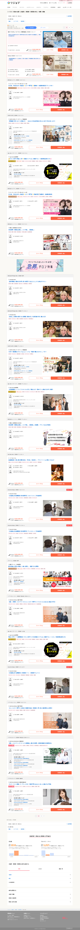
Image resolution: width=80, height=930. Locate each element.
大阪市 (10, 874)
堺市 (10, 878)
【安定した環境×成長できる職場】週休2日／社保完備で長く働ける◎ (27, 316)
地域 (19, 868)
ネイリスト (22, 7)
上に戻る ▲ (69, 928)
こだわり (40, 868)
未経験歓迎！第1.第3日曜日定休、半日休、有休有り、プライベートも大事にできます (31, 460)
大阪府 (16, 909)
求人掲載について (62, 0)
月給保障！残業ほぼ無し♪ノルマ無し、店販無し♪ (21, 229)
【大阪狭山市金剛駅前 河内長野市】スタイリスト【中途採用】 (25, 495)
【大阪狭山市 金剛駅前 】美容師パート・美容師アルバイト (24, 673)
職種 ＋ (10, 21)
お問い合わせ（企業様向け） (30, 918)
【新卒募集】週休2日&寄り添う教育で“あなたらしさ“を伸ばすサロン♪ (27, 281)
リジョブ (9, 909)
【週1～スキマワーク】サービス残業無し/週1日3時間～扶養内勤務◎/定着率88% (30, 743)
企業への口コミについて (12, 919)
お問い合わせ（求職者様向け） (13, 916)
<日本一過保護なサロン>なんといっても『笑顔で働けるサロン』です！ (27, 351)
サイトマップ (43, 921)
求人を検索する (44, 2)
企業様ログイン (69, 0)
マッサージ (46, 7)
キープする (50, 49)
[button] (40, 93)
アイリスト (15, 7)
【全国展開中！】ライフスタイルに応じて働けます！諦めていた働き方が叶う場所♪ (30, 389)
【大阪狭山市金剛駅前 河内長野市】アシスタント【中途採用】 (25, 531)
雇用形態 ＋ (23, 21)
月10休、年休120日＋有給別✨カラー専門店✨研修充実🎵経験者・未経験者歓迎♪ (30, 194)
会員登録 (69, 3)
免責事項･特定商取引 (44, 918)
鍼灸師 (59, 7)
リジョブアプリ (10, 918)
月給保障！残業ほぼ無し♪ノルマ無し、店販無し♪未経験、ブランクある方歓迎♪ (29, 425)
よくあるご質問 (10, 915)
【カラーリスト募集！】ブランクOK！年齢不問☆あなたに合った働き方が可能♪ (29, 784)
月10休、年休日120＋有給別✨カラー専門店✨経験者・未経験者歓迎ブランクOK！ (31, 85)
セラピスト (39, 7)
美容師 (8, 7)
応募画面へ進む (65, 49)
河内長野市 (20, 909)
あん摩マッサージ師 (67, 7)
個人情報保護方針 (43, 916)
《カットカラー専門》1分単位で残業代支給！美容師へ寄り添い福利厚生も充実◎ (30, 708)
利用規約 (42, 915)
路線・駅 (61, 868)
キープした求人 (53, 2)
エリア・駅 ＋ (16, 21)
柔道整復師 (53, 7)
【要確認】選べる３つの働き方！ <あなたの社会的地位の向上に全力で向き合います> (31, 121)
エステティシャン (30, 7)
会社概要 (42, 919)
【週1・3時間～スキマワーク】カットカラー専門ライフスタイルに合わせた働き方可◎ (31, 602)
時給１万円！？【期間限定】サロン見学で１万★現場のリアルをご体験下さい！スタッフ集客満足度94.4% (37, 637)
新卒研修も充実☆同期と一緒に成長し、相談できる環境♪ (23, 566)
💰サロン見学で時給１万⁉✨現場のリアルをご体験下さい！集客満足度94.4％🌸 (30, 158)
